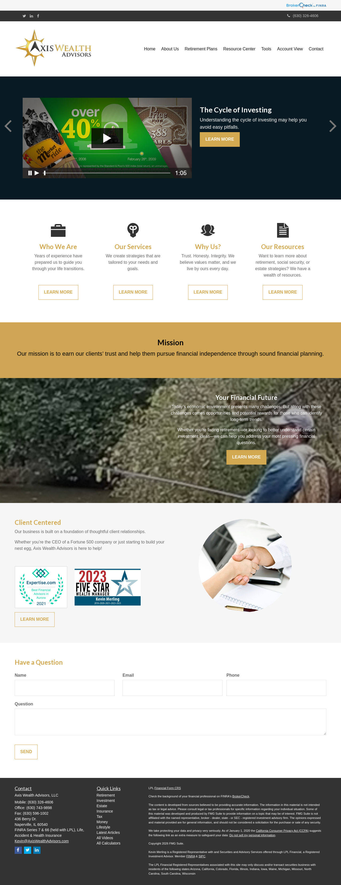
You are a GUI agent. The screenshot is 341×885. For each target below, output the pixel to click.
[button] (170, 49)
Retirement (106, 795)
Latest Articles (108, 832)
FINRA (190, 856)
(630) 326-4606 (302, 16)
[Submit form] (26, 752)
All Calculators (108, 843)
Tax (100, 816)
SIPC (201, 856)
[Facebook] (38, 16)
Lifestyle (103, 827)
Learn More (219, 139)
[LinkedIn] (31, 16)
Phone (232, 675)
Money (102, 822)
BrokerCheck (240, 796)
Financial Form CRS (168, 788)
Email (128, 675)
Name (20, 675)
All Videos (105, 838)
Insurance (105, 811)
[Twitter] (24, 16)
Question (24, 704)
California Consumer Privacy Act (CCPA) (282, 830)
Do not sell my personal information (252, 835)
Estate (102, 806)
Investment (106, 800)
